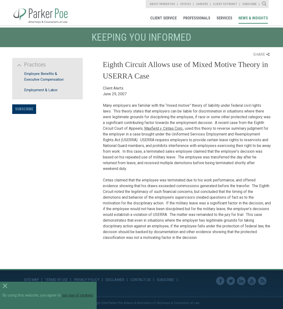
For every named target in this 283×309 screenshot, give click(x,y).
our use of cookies (77, 295)
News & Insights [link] (253, 18)
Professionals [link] (196, 18)
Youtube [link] (252, 281)
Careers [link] (202, 4)
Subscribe (24, 109)
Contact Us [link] (140, 280)
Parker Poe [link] (43, 12)
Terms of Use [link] (56, 280)
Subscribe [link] (249, 4)
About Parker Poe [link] (162, 4)
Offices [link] (185, 4)
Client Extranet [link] (225, 4)
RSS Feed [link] (262, 281)
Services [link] (224, 18)
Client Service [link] (163, 18)
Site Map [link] (31, 280)
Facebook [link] (220, 281)
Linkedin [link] (241, 281)
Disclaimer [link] (114, 280)
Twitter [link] (231, 281)
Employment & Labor (41, 90)
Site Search (264, 4)
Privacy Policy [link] (87, 280)
